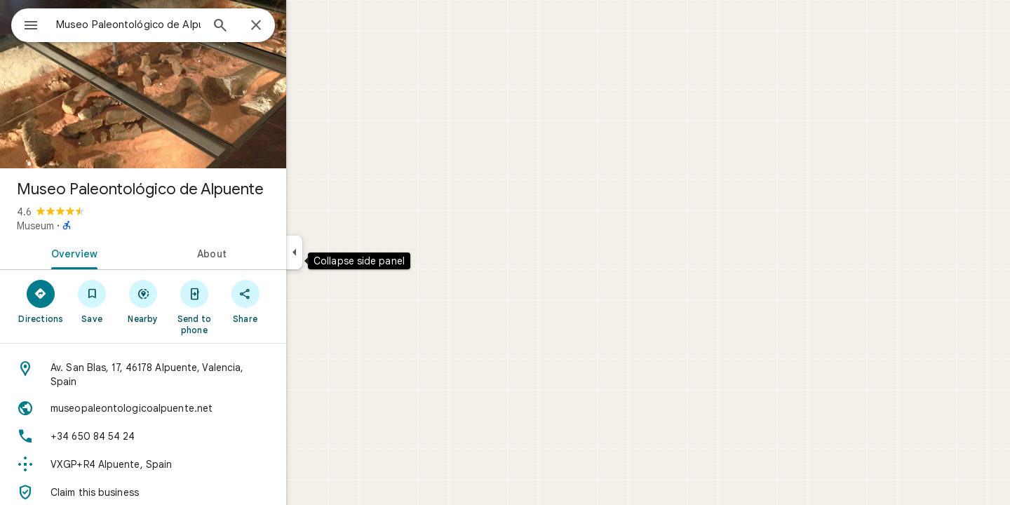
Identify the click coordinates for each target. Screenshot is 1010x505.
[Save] (142, 301)
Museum (86, 226)
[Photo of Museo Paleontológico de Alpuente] (193, 84)
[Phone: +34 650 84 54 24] (193, 436)
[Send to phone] (244, 306)
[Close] (306, 25)
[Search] (271, 26)
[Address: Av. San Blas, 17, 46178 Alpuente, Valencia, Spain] (193, 374)
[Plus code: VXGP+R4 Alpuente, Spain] (193, 464)
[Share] (295, 301)
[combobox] (165, 24)
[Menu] (25, 23)
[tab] (122, 252)
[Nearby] (194, 301)
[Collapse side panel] (345, 252)
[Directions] (91, 301)
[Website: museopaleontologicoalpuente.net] (193, 408)
